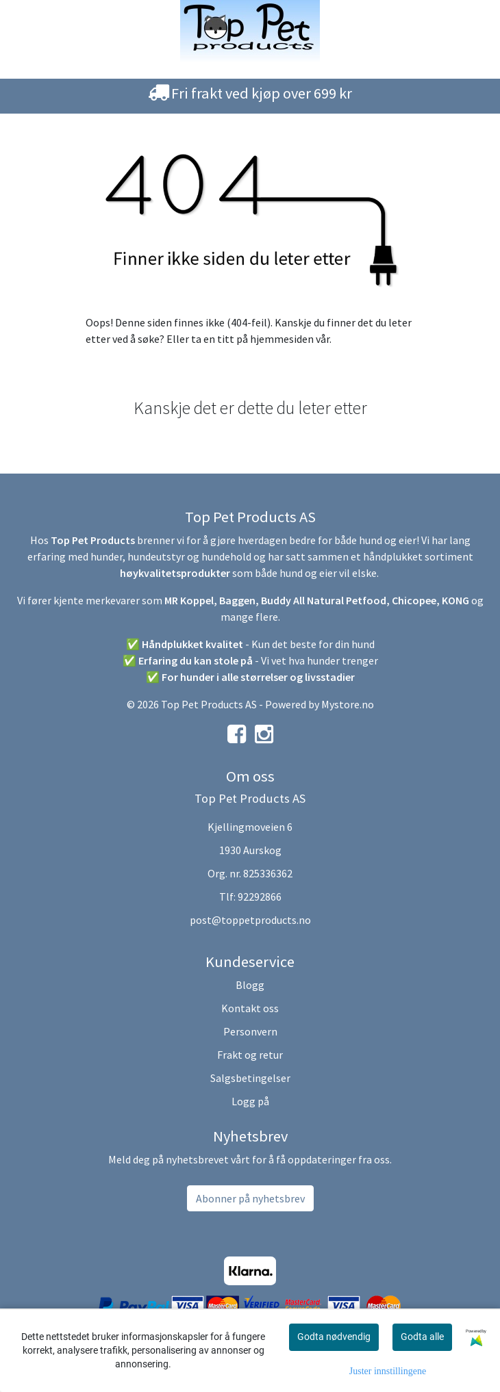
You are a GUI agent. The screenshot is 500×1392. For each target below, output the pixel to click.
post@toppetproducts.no (250, 920)
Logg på (250, 1101)
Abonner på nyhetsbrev (250, 1198)
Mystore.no (347, 704)
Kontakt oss (250, 1008)
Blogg (250, 985)
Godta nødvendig (334, 1336)
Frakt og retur (250, 1054)
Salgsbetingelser (250, 1078)
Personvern (250, 1031)
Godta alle (422, 1336)
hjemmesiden (282, 339)
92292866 (260, 896)
